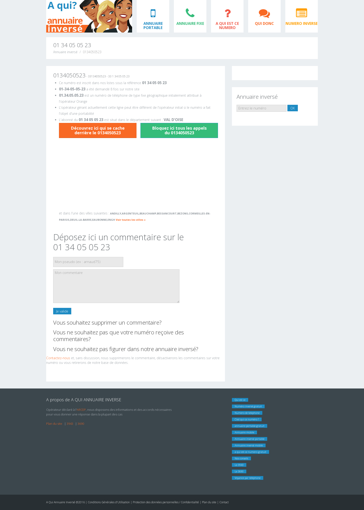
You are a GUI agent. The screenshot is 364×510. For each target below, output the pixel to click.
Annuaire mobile (244, 432)
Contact (224, 502)
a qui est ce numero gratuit (250, 452)
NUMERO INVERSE (302, 23)
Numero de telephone (247, 413)
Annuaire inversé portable (249, 439)
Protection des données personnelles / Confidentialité (166, 502)
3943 (70, 423)
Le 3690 (239, 471)
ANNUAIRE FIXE (190, 23)
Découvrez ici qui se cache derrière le (98, 130)
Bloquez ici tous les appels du (179, 130)
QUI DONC (264, 23)
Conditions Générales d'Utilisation (109, 502)
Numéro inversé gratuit (248, 406)
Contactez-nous (58, 358)
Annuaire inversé (65, 52)
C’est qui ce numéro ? (247, 419)
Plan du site (54, 423)
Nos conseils (241, 458)
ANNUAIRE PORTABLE (153, 25)
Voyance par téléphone (247, 478)
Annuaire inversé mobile (249, 445)
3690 (81, 423)
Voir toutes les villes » (131, 219)
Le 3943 (239, 465)
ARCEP (81, 410)
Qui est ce (240, 399)
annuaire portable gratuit (249, 426)
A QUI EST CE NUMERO (227, 25)
